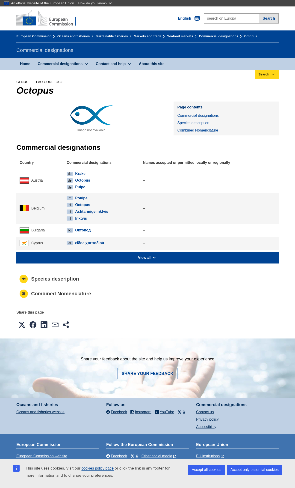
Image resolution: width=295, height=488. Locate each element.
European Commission (33, 36)
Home (25, 64)
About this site (151, 64)
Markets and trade (147, 36)
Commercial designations (218, 36)
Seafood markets (180, 36)
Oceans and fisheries (73, 36)
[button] (22, 324)
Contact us (205, 412)
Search (269, 18)
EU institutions (208, 456)
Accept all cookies (206, 470)
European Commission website (41, 456)
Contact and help (111, 64)
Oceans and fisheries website (40, 412)
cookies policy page (97, 468)
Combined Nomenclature (197, 130)
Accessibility (206, 427)
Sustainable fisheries (112, 36)
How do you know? (95, 3)
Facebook (116, 456)
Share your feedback (148, 373)
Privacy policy (207, 419)
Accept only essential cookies (254, 470)
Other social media (157, 456)
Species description (193, 123)
